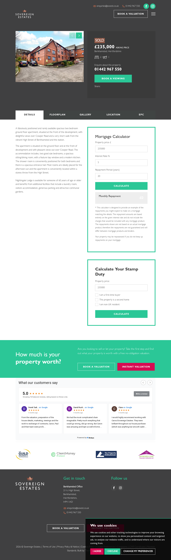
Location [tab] (113, 115)
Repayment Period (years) (107, 170)
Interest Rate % (102, 156)
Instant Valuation (136, 367)
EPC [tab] (141, 115)
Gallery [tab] (85, 115)
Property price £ (103, 142)
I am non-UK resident (107, 304)
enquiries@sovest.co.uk (106, 6)
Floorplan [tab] (57, 115)
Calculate (121, 186)
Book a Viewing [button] (113, 79)
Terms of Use (49, 547)
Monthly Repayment (110, 196)
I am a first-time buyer (107, 294)
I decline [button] (112, 551)
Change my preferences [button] (138, 551)
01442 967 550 (131, 6)
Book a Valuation (130, 14)
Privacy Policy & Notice (68, 547)
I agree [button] (97, 551)
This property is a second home (112, 299)
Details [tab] (29, 115)
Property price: (102, 281)
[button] (153, 14)
